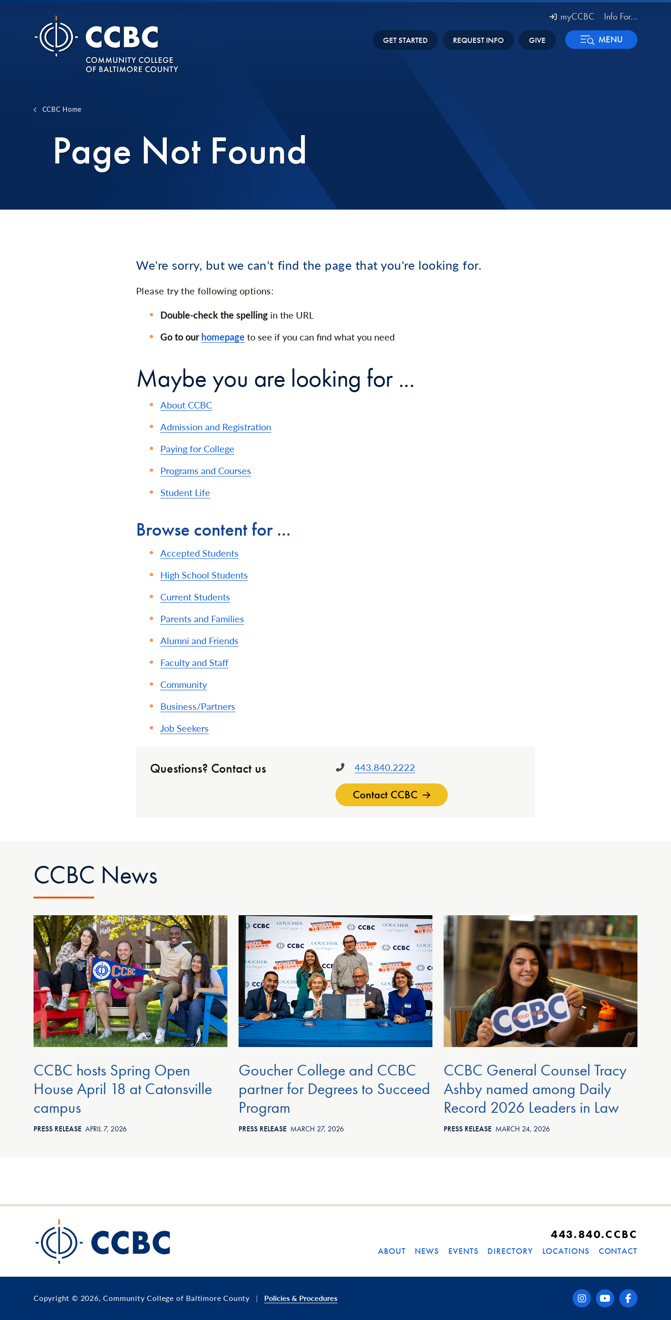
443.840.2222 (385, 767)
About (392, 1250)
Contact (618, 1250)
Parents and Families (202, 618)
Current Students (195, 596)
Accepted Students (199, 552)
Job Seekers (184, 728)
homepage (223, 336)
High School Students (204, 574)
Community (183, 684)
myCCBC (572, 16)
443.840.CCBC (594, 1234)
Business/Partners (197, 706)
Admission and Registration (215, 426)
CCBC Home (62, 109)
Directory (510, 1250)
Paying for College (197, 448)
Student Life (185, 492)
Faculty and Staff (194, 662)
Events (463, 1250)
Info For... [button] (620, 16)
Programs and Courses (205, 470)
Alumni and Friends (199, 640)
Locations (565, 1250)
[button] (601, 39)
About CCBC (186, 404)
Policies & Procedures (300, 1298)
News (427, 1250)
